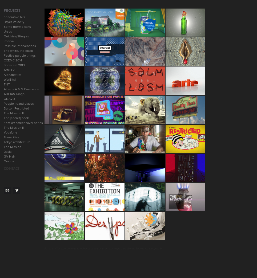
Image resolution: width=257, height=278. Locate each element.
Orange (9, 161)
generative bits (14, 17)
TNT (7, 84)
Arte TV (9, 70)
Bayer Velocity (14, 21)
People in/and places (19, 103)
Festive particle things (20, 55)
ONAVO (9, 98)
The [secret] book (16, 118)
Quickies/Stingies (16, 36)
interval (9, 41)
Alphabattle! (12, 74)
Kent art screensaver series (23, 122)
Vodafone (10, 132)
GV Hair (9, 156)
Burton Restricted (16, 108)
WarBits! (10, 79)
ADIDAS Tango (14, 94)
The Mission (12, 146)
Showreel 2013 (14, 65)
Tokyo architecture (17, 142)
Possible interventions (20, 46)
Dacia (7, 151)
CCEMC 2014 (13, 60)
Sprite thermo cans (17, 26)
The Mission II (14, 127)
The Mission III (14, 113)
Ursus (8, 31)
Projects (12, 10)
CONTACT (11, 168)
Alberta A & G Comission (21, 89)
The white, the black (18, 50)
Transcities (11, 137)
